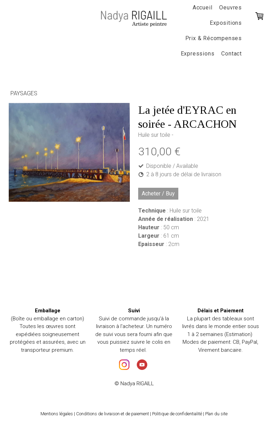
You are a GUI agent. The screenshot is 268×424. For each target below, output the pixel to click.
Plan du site (216, 413)
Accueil (203, 7)
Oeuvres (230, 7)
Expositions (226, 23)
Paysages (23, 93)
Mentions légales (56, 413)
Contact (231, 53)
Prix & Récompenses (213, 38)
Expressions (198, 53)
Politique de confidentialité (177, 413)
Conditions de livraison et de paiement (112, 413)
